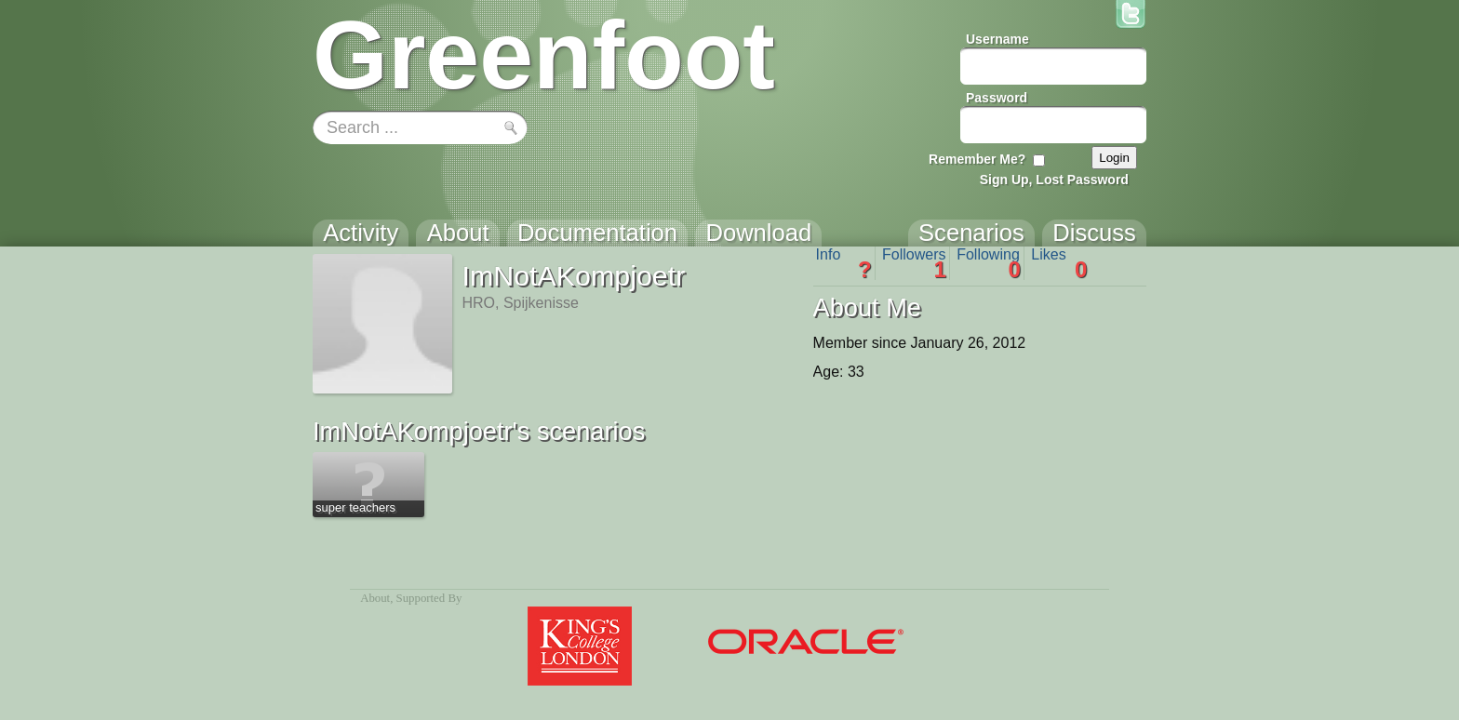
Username (997, 39)
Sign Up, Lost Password (1054, 179)
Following (989, 263)
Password (996, 97)
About (375, 598)
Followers (914, 263)
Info (844, 263)
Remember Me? (977, 159)
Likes (1059, 263)
